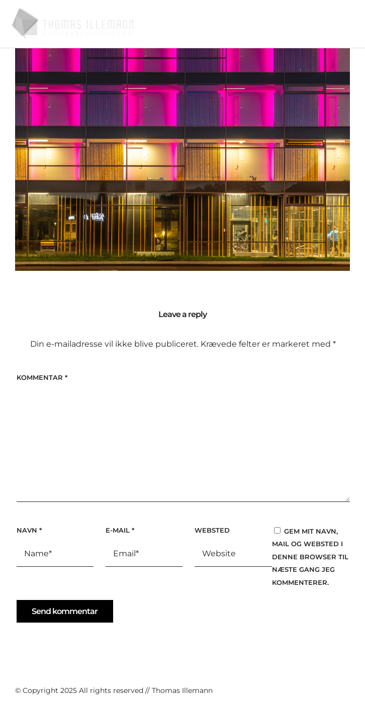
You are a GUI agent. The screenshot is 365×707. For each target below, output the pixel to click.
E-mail (120, 530)
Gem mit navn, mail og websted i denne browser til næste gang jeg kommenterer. (310, 556)
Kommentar (42, 377)
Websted (212, 530)
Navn (29, 530)
